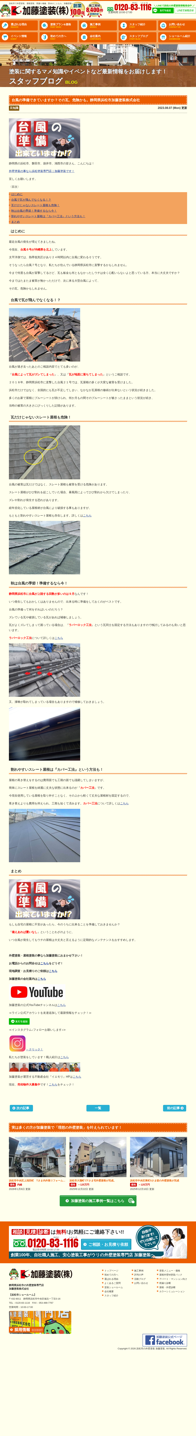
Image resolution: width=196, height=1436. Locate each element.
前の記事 (173, 1108)
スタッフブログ (142, 37)
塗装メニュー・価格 (169, 1270)
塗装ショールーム (113, 1287)
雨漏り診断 (165, 1283)
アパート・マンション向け (173, 1279)
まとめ (15, 221)
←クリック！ (26, 1049)
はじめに (17, 194)
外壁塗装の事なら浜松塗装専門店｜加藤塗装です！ (41, 171)
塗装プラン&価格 (63, 25)
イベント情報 (24, 37)
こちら (87, 515)
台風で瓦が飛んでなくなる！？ (31, 199)
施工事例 (103, 25)
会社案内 (103, 37)
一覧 (98, 1108)
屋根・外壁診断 (167, 1287)
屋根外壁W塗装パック (170, 1274)
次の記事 (22, 1108)
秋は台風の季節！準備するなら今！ (34, 210)
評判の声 (138, 1274)
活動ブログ (140, 1279)
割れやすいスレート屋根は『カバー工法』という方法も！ (48, 216)
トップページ (111, 1270)
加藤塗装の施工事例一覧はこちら (97, 1201)
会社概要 (109, 1291)
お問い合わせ (182, 25)
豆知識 (14, 107)
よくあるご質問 (112, 1283)
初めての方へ (63, 37)
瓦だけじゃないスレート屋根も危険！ (35, 205)
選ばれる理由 (24, 25)
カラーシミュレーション (172, 1291)
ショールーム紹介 (182, 37)
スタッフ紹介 (142, 25)
